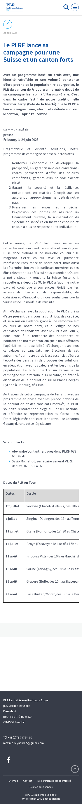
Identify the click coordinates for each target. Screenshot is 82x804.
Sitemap (13, 780)
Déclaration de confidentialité (54, 780)
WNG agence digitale (48, 798)
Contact (27, 780)
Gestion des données (41, 786)
